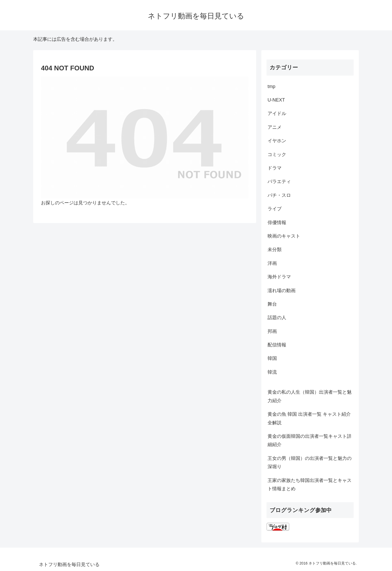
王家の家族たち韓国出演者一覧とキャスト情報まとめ (310, 484)
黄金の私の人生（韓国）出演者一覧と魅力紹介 (310, 396)
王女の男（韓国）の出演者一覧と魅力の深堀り (310, 462)
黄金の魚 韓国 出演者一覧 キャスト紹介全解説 (309, 418)
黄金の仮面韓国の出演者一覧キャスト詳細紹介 (310, 440)
